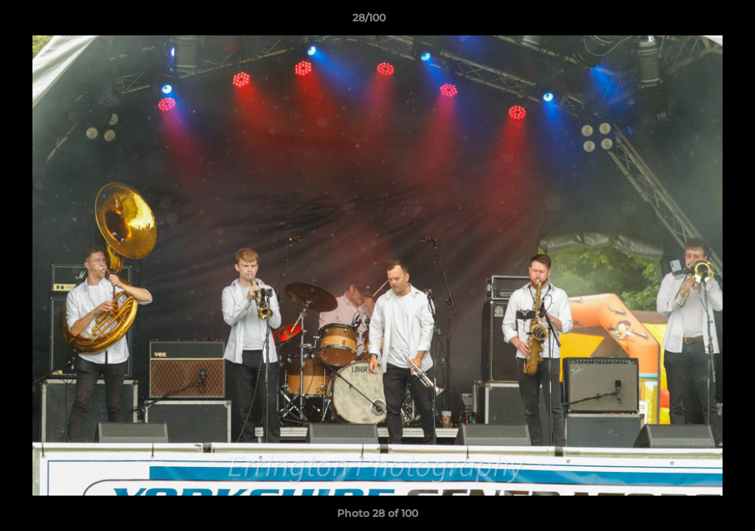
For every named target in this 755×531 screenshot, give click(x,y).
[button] (693, 21)
